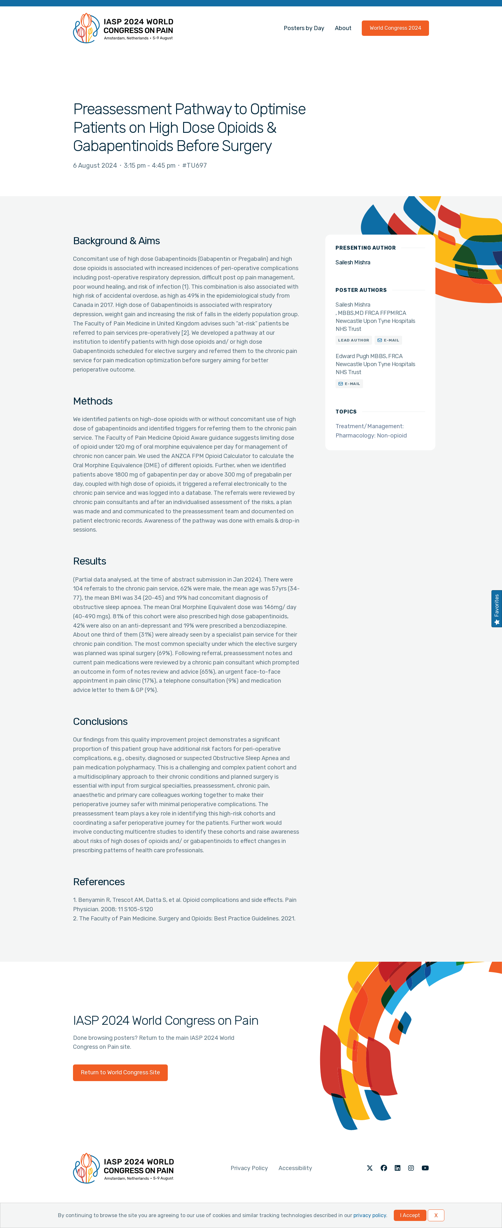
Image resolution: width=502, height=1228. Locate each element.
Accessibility (295, 1168)
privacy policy (369, 1215)
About (343, 28)
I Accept (410, 1215)
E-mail (392, 340)
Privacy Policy (249, 1168)
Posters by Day (304, 28)
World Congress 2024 (395, 28)
